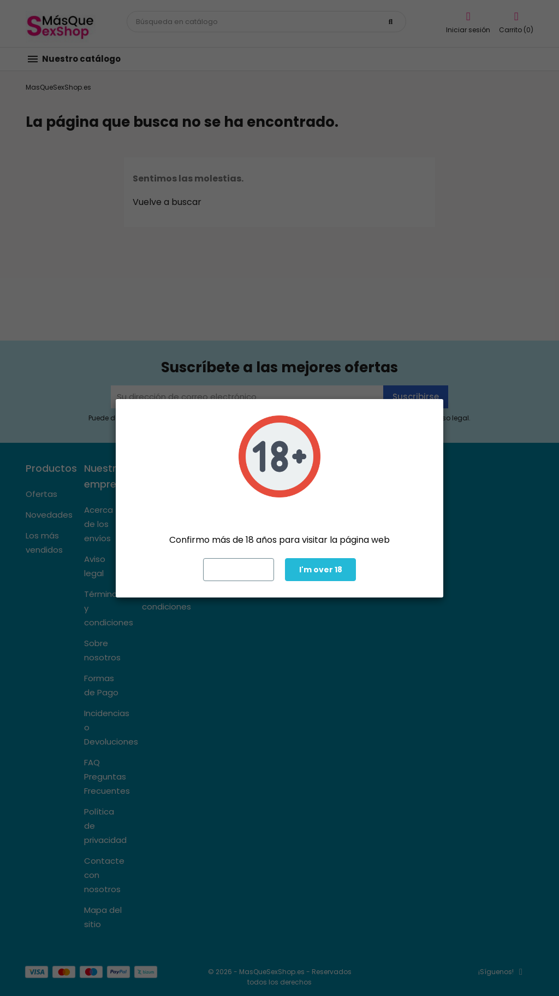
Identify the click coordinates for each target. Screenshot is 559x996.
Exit (238, 569)
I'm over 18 (320, 569)
